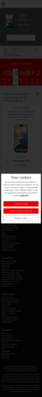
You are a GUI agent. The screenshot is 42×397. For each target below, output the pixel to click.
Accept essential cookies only (21, 211)
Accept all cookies (21, 204)
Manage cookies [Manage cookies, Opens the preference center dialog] (21, 218)
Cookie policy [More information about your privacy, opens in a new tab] (24, 195)
